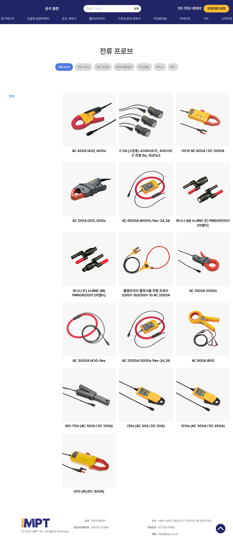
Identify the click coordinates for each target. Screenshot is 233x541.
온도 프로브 (103, 67)
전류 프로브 (64, 67)
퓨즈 (173, 67)
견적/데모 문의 (216, 8)
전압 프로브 (83, 67)
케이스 (159, 67)
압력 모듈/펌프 (124, 67)
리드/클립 (144, 67)
